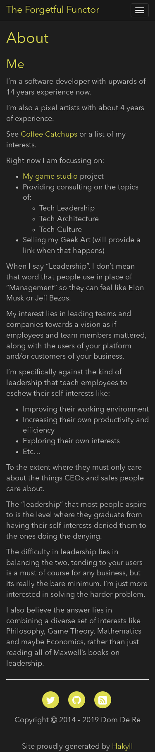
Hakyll (122, 746)
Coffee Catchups (49, 134)
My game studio (50, 176)
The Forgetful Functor (52, 10)
